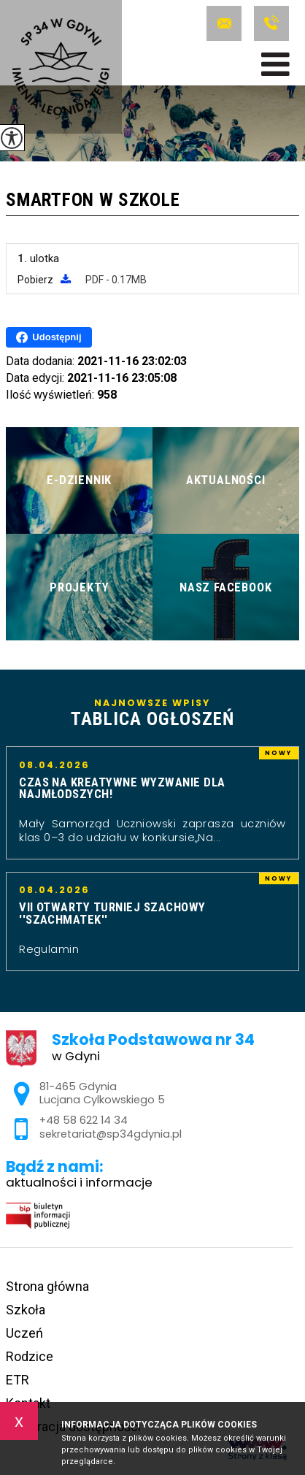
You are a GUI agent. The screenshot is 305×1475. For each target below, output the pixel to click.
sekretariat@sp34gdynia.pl (224, 23)
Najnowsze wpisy (152, 713)
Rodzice (29, 1356)
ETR (17, 1379)
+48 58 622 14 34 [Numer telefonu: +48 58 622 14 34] (83, 1120)
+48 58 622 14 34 (271, 23)
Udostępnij (48, 337)
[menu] (275, 64)
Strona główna (47, 1286)
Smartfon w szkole (92, 200)
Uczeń (24, 1333)
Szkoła (25, 1309)
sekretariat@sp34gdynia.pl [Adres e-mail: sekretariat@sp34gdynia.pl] (110, 1134)
